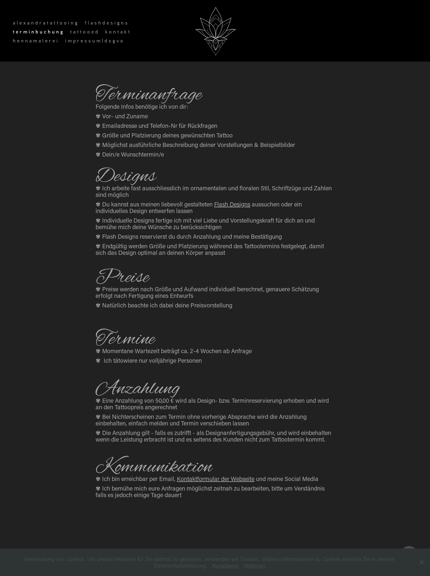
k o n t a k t (117, 31)
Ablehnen (254, 565)
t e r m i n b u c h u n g (38, 31)
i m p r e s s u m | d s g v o (94, 40)
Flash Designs (232, 204)
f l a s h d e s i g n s (106, 22)
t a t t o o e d (84, 31)
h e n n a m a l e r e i (35, 40)
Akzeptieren (225, 565)
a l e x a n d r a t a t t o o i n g (45, 22)
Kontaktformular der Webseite (215, 478)
